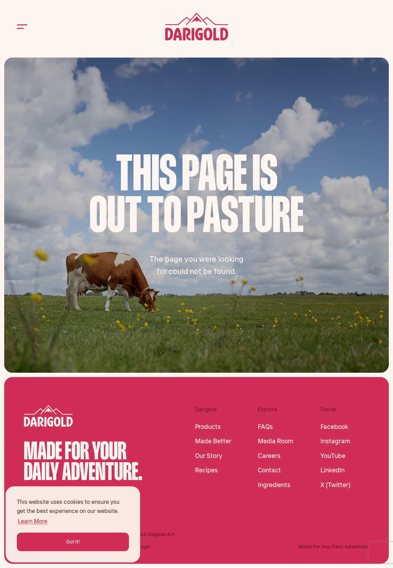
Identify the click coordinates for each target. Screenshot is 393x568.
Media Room (276, 441)
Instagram (335, 441)
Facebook (334, 427)
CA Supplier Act (157, 534)
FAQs (265, 427)
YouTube (332, 456)
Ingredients (274, 485)
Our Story (208, 456)
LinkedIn (332, 470)
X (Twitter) (335, 485)
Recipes (206, 470)
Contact (269, 470)
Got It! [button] (73, 542)
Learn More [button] (32, 521)
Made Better (213, 441)
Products (208, 427)
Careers (269, 456)
